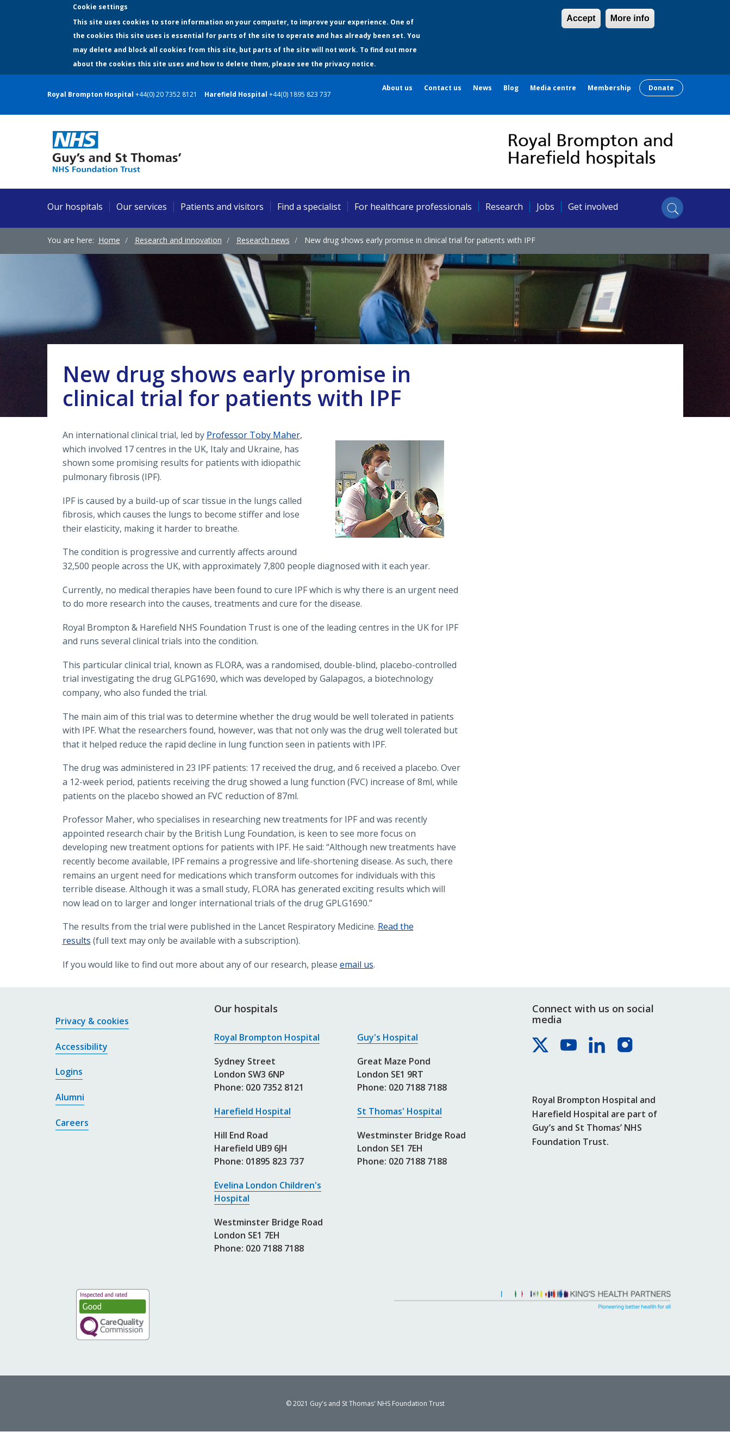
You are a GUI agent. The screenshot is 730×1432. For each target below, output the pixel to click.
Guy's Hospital (387, 1037)
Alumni (69, 1097)
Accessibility (81, 1047)
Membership (609, 88)
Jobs (545, 206)
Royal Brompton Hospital (267, 1037)
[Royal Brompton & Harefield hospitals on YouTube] (569, 1045)
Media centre (553, 88)
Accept (580, 18)
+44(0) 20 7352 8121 (166, 94)
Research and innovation (178, 240)
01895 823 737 (275, 1161)
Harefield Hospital (252, 1111)
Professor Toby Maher (253, 435)
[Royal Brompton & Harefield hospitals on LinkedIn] (597, 1045)
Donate (661, 87)
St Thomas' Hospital (399, 1111)
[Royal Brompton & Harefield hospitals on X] (541, 1045)
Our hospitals (75, 206)
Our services (141, 206)
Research (504, 206)
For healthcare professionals (413, 206)
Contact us (442, 88)
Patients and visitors (222, 206)
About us (397, 88)
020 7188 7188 (275, 1248)
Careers (72, 1123)
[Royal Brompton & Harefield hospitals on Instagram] (625, 1045)
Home (109, 240)
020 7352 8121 (275, 1087)
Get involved (593, 206)
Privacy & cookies (92, 1021)
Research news (263, 240)
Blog (511, 88)
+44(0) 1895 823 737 (300, 94)
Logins (69, 1072)
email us (356, 964)
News (482, 88)
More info (630, 18)
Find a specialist (309, 206)
